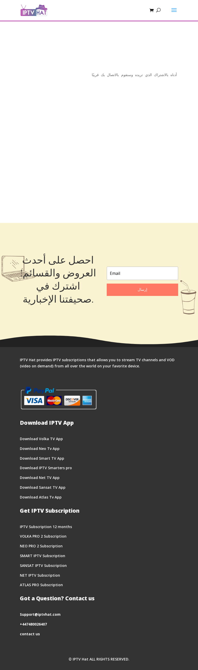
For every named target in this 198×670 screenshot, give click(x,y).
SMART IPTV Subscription (42, 555)
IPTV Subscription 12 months (46, 526)
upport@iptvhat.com (41, 614)
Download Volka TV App (41, 438)
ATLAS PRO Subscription (41, 584)
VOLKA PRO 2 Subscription (43, 536)
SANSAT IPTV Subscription (43, 565)
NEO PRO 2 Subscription (41, 546)
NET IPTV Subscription (40, 575)
